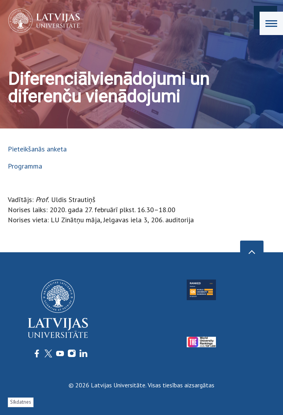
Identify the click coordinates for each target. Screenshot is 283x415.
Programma (25, 166)
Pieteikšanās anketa (37, 148)
